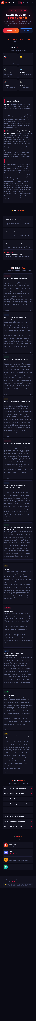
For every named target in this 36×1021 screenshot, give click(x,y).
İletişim (32, 2)
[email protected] (13, 853)
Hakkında (11, 879)
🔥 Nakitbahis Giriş (11, 30)
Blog (24, 2)
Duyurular (20, 879)
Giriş (20, 2)
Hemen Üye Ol (26, 30)
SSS (28, 2)
